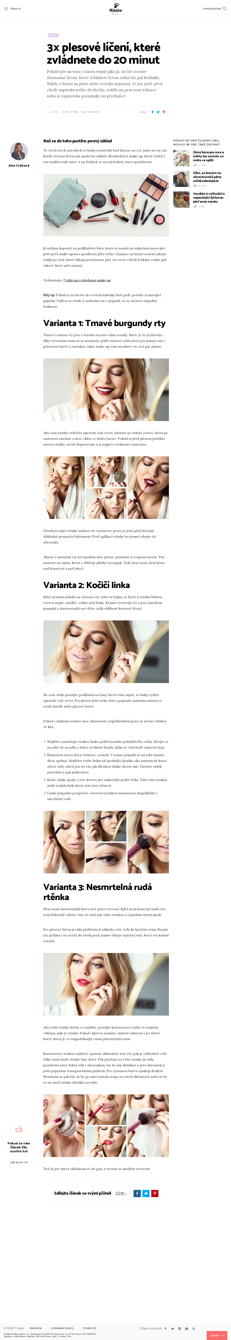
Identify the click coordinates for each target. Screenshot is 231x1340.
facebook (152, 112)
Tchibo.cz (89, 1328)
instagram (179, 1329)
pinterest (164, 112)
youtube (186, 1329)
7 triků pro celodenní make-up (87, 372)
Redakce (36, 1328)
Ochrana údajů (62, 1328)
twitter (158, 112)
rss (194, 1329)
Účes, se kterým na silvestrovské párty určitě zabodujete (207, 269)
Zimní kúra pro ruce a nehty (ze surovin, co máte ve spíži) (208, 248)
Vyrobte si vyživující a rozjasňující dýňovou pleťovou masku (209, 290)
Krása (53, 35)
